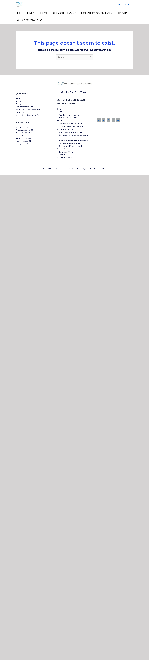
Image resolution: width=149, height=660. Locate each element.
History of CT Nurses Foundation (96, 13)
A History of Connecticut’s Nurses (28, 109)
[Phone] (103, 120)
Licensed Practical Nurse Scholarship (71, 132)
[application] (35, 13)
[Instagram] (113, 120)
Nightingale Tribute (65, 152)
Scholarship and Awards (64, 13)
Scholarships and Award (24, 107)
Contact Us (120, 13)
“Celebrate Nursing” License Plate (70, 124)
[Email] (99, 120)
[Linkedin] (118, 120)
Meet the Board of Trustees (68, 115)
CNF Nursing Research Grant (69, 143)
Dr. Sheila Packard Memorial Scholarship (73, 141)
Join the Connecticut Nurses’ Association (31, 115)
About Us (31, 13)
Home (19, 13)
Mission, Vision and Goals (67, 118)
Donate (43, 13)
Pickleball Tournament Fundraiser (70, 126)
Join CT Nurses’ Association (29, 20)
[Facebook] (108, 120)
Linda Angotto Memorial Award (70, 146)
